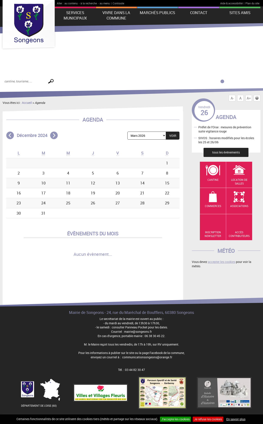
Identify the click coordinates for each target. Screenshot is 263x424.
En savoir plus (235, 419)
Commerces (213, 206)
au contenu (71, 3)
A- (232, 98)
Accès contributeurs (239, 234)
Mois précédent (10, 135)
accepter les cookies (221, 262)
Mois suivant (54, 135)
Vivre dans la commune (116, 15)
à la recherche (89, 3)
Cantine (213, 179)
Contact (198, 12)
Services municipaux (75, 15)
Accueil (27, 103)
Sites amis (239, 12)
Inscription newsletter (213, 234)
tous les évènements (226, 152)
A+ (249, 98)
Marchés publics (157, 12)
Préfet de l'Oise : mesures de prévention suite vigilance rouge (224, 129)
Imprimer (257, 98)
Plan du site (252, 3)
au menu (105, 3)
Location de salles (239, 181)
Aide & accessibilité (231, 3)
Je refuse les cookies (208, 419)
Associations (239, 206)
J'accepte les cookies (175, 419)
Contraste (118, 3)
